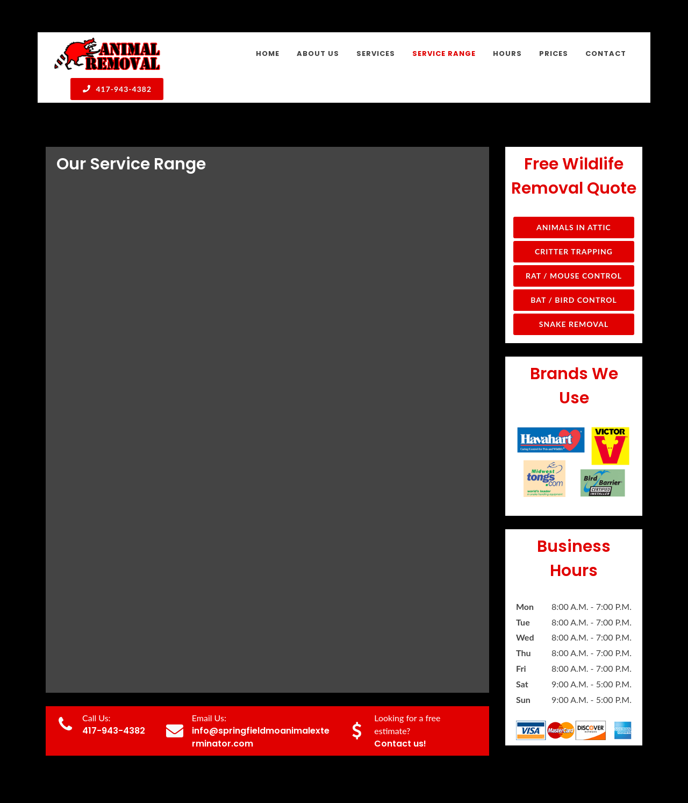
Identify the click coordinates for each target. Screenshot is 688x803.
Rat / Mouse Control (574, 204)
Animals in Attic (573, 156)
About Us (411, 769)
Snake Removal (573, 253)
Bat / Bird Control (574, 228)
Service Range (505, 769)
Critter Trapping (574, 180)
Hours (553, 769)
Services (454, 769)
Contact (624, 769)
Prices (587, 769)
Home (372, 769)
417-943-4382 (117, 88)
